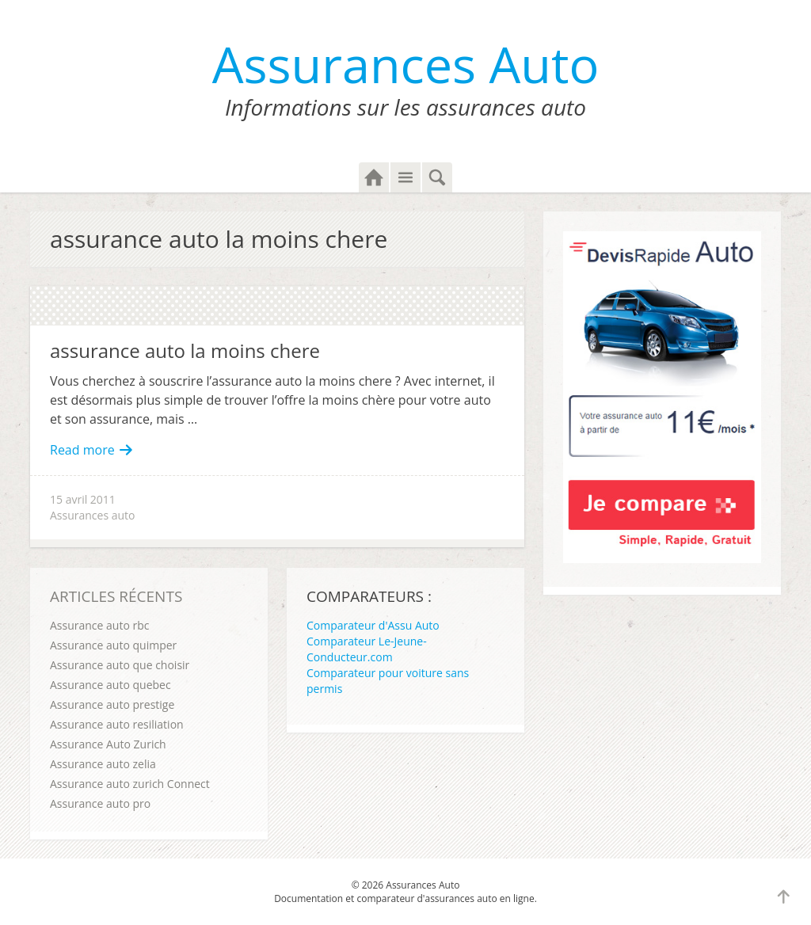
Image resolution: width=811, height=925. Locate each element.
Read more (91, 450)
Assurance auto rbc (99, 625)
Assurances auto (92, 515)
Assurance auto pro (100, 803)
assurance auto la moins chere (185, 350)
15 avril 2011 (83, 499)
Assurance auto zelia (103, 763)
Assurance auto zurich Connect (130, 783)
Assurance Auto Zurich (108, 744)
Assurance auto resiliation (117, 724)
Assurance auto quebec (110, 684)
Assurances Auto (406, 63)
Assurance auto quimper (113, 645)
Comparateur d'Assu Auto (373, 625)
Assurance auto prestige (112, 704)
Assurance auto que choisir (119, 664)
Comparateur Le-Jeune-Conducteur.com (367, 649)
